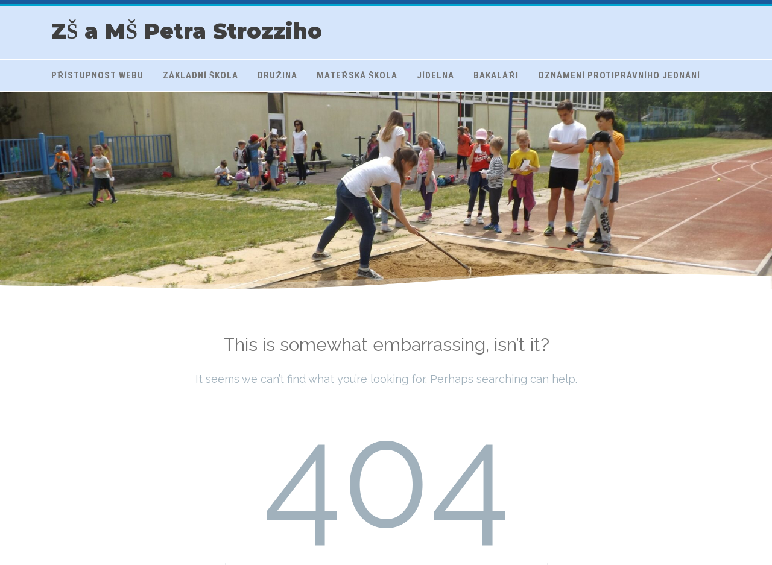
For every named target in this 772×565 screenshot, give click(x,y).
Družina (277, 75)
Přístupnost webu (97, 75)
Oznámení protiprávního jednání (619, 75)
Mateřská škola (357, 75)
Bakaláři (496, 75)
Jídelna (435, 75)
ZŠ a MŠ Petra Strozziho (186, 31)
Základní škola (200, 75)
